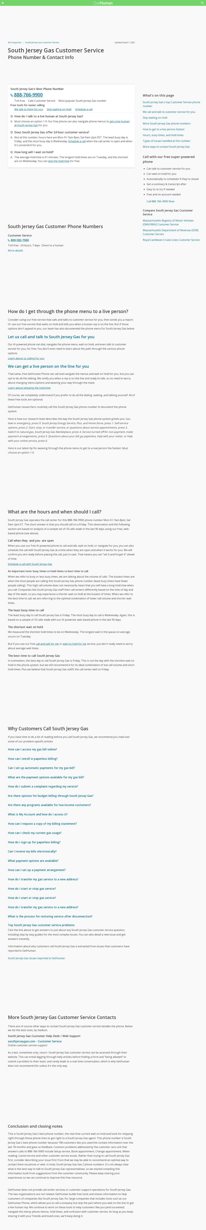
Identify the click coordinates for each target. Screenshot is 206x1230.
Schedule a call (84, 109)
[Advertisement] (71, 195)
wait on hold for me (74, 644)
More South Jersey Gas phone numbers (167, 123)
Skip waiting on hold (59, 109)
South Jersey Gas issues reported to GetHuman (36, 958)
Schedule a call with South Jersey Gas (30, 564)
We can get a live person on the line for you (48, 366)
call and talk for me (47, 644)
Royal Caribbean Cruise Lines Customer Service (171, 240)
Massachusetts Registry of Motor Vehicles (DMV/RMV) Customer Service (168, 222)
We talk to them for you (28, 109)
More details (15, 250)
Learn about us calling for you (26, 358)
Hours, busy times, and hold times (163, 135)
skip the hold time (59, 161)
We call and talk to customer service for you (169, 112)
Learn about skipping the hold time (29, 388)
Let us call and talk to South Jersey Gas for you (51, 336)
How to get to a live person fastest (163, 129)
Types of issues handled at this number (166, 141)
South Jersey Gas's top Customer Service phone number (171, 104)
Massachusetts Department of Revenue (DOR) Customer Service (170, 232)
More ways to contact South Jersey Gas (166, 146)
